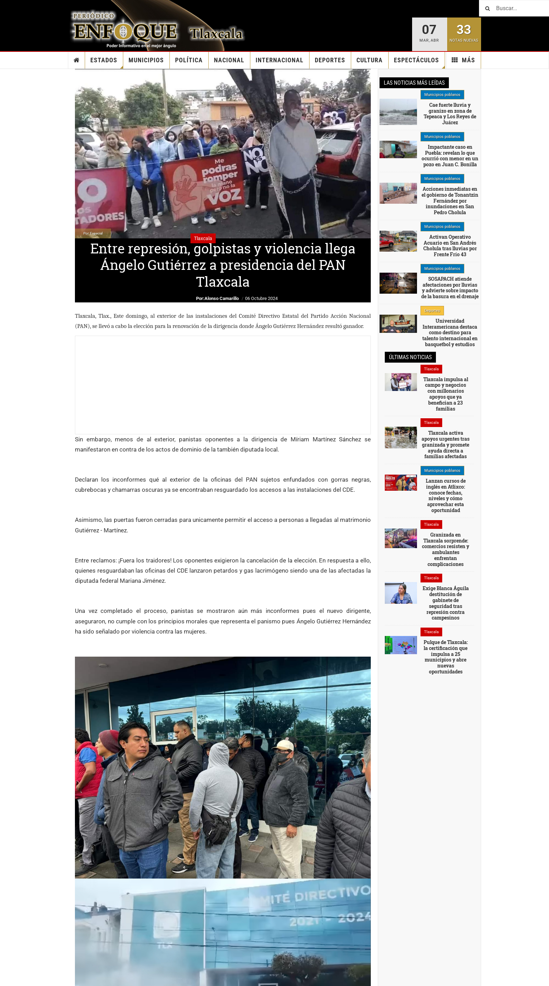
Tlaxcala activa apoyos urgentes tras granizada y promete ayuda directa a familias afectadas (446, 444)
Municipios (146, 60)
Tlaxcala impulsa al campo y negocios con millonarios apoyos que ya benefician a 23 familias (445, 394)
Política (189, 60)
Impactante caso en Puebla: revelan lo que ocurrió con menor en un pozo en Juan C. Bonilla (450, 156)
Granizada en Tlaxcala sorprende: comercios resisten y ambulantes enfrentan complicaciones (445, 549)
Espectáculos (419, 62)
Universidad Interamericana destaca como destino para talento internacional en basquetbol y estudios (450, 332)
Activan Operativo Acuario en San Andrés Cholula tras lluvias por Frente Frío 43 (450, 245)
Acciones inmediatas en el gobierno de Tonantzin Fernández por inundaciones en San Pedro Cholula (450, 201)
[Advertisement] (222, 385)
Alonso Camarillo (221, 298)
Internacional (280, 60)
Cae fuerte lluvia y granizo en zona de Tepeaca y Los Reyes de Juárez (450, 114)
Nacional (229, 60)
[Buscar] (514, 8)
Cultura (369, 60)
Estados (106, 62)
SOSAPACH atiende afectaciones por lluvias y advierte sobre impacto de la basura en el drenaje (450, 287)
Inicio (76, 60)
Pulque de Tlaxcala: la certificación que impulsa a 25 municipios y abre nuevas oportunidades (446, 657)
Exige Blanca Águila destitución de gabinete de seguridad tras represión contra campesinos (446, 603)
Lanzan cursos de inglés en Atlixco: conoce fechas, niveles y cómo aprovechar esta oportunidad (446, 495)
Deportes (330, 60)
